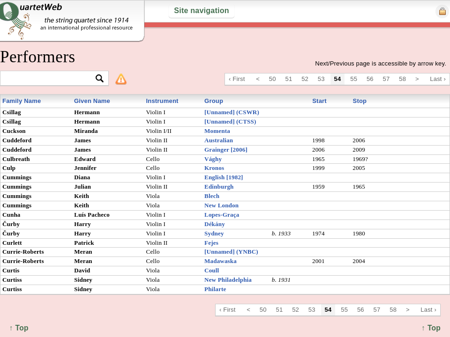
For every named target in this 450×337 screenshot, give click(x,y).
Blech (211, 195)
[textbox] (50, 79)
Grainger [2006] (226, 149)
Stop (360, 100)
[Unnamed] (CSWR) (231, 112)
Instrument (162, 100)
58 (402, 78)
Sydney (214, 233)
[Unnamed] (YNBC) (231, 251)
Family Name (21, 100)
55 (353, 78)
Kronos (214, 167)
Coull (211, 270)
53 (321, 78)
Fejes (211, 242)
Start (319, 100)
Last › (438, 78)
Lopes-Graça (221, 214)
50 (272, 78)
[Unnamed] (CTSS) (230, 121)
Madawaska (220, 260)
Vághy (213, 158)
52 (304, 78)
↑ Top (431, 328)
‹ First (237, 78)
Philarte (215, 289)
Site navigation (201, 11)
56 (370, 78)
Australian (218, 140)
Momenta (217, 130)
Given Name (92, 100)
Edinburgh (218, 186)
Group (213, 100)
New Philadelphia (228, 279)
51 (288, 78)
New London (221, 205)
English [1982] (223, 177)
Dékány (214, 223)
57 (386, 78)
